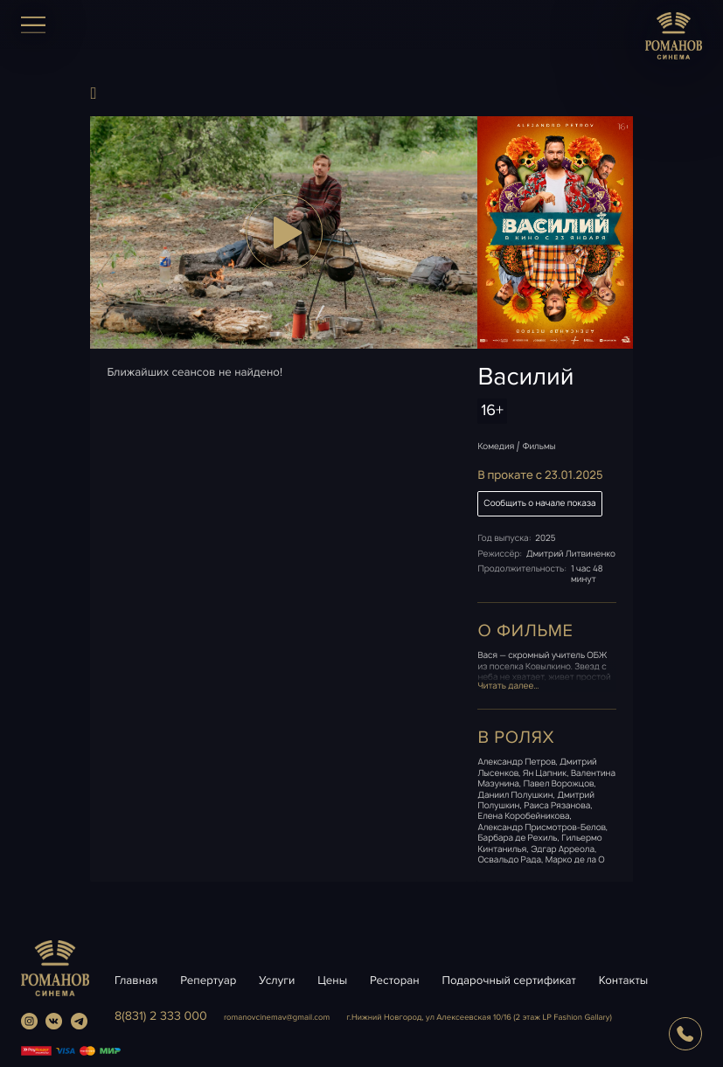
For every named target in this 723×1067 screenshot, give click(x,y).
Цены (332, 980)
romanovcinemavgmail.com (277, 1017)
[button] (283, 232)
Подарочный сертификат (508, 980)
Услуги (277, 980)
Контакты (624, 980)
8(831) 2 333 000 (161, 1016)
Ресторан (395, 980)
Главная (136, 980)
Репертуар (208, 980)
